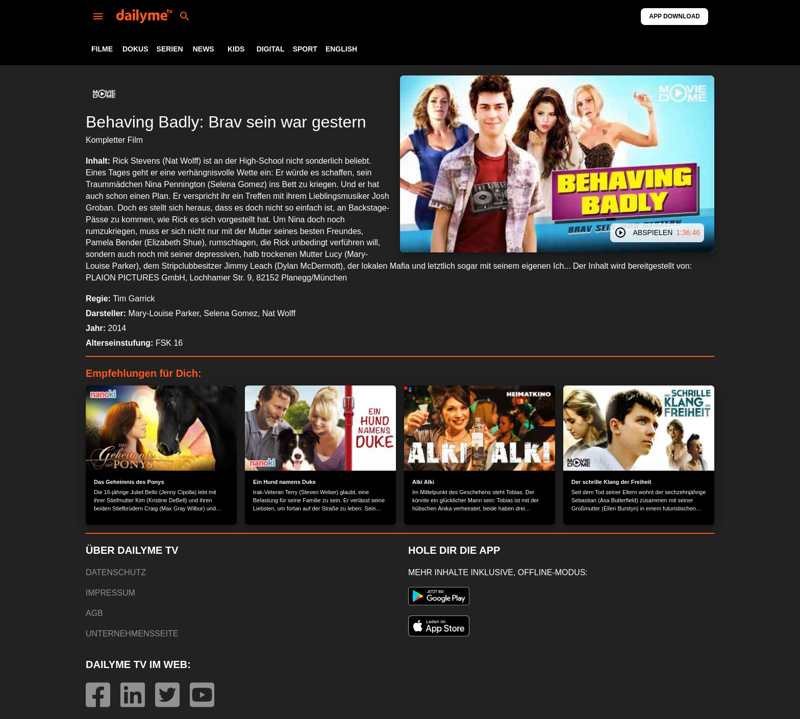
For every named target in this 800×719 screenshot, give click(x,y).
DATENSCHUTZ (116, 572)
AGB (94, 613)
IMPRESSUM (110, 592)
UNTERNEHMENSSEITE (132, 633)
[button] (104, 93)
